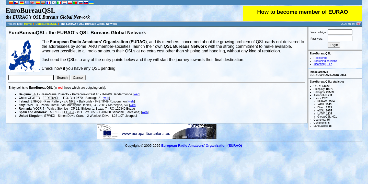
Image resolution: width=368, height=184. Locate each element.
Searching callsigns (325, 60)
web (136, 94)
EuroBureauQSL (46, 23)
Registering (320, 57)
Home (28, 23)
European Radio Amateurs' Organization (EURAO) (201, 145)
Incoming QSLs (323, 63)
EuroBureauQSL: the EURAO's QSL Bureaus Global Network (77, 32)
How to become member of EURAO (302, 12)
